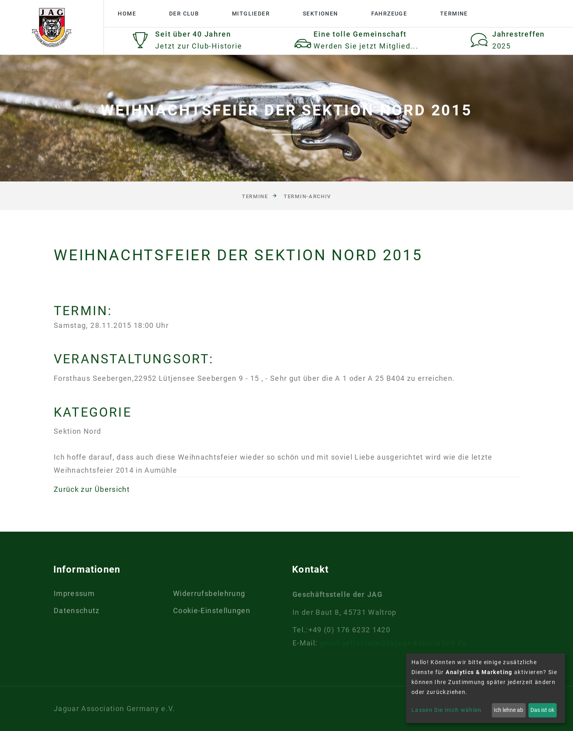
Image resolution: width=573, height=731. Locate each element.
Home (127, 13)
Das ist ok (542, 710)
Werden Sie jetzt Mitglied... (366, 46)
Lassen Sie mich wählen (446, 710)
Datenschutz (77, 612)
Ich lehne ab (508, 710)
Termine (454, 13)
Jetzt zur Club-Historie (198, 46)
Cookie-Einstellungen (211, 612)
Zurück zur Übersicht (92, 489)
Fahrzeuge (389, 13)
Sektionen (320, 13)
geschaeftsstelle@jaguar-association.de (393, 643)
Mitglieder (251, 13)
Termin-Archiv (307, 196)
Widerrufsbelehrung (209, 595)
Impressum (74, 595)
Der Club (184, 13)
